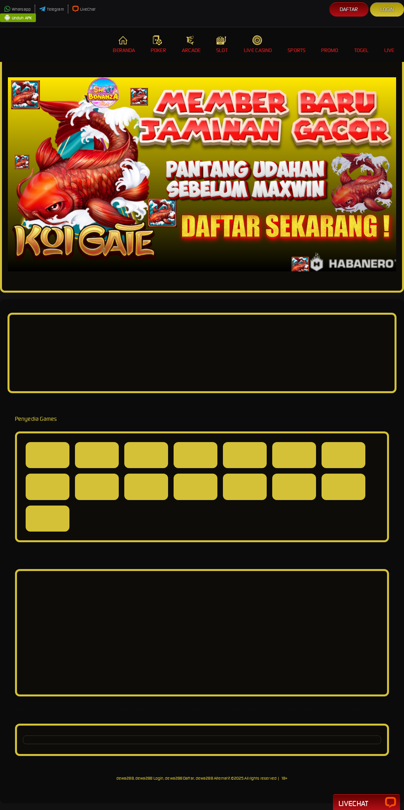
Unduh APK (18, 18)
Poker (158, 44)
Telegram (51, 9)
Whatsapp (17, 9)
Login (387, 9)
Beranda (124, 44)
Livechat (367, 802)
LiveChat (84, 9)
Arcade (191, 44)
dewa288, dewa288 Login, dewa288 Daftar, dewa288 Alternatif (173, 778)
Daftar (349, 9)
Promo (330, 44)
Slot (222, 44)
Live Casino (258, 44)
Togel (361, 44)
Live (390, 44)
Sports (296, 44)
